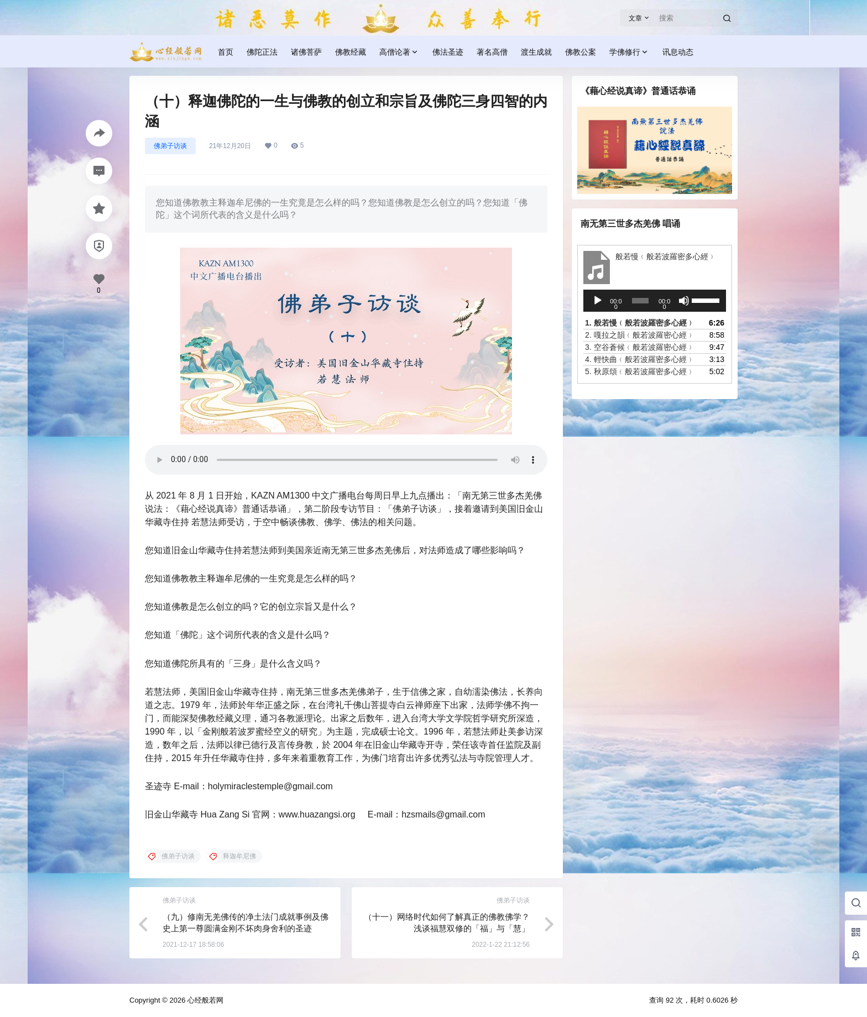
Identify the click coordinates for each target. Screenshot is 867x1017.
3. (639, 347)
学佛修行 (629, 52)
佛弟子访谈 (170, 146)
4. (639, 359)
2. (639, 335)
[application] (654, 301)
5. (639, 371)
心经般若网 (204, 1000)
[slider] (640, 300)
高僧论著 (399, 52)
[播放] (597, 300)
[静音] (684, 300)
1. (639, 322)
